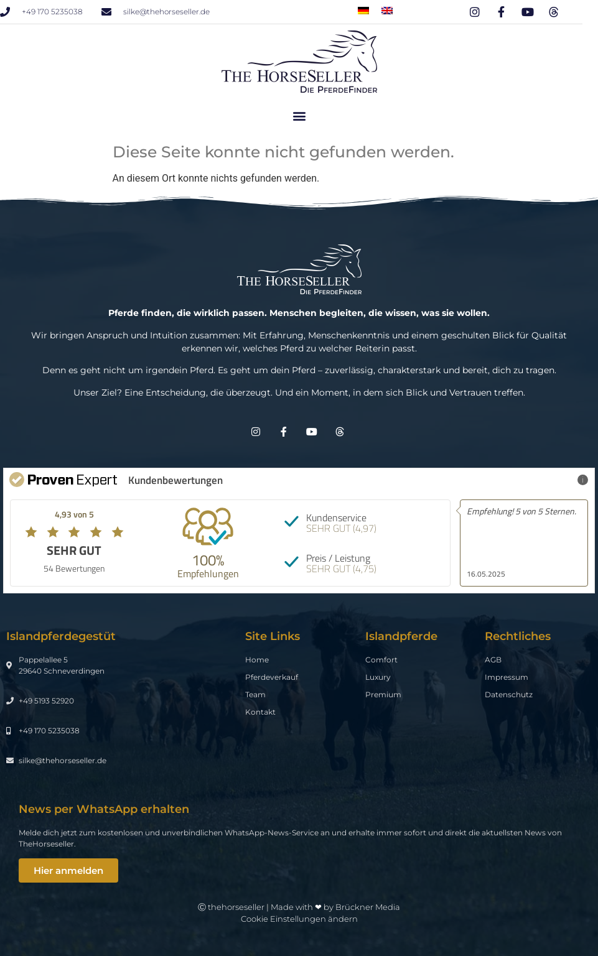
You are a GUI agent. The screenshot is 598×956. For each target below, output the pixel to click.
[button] (299, 115)
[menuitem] (363, 10)
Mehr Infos (561, 479)
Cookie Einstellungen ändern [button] (299, 919)
